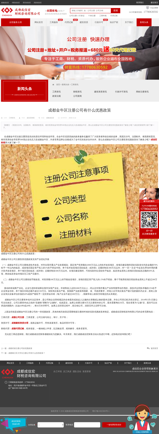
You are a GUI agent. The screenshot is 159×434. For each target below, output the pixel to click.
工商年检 (103, 16)
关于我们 (129, 22)
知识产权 (114, 22)
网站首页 (39, 22)
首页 (58, 85)
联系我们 (140, 3)
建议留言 (154, 3)
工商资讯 (74, 85)
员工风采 (67, 371)
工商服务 (54, 22)
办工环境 (57, 371)
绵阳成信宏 (16, 3)
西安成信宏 (27, 3)
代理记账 (114, 16)
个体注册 (92, 16)
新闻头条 (144, 22)
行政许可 (99, 22)
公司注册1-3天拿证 (77, 16)
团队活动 (77, 371)
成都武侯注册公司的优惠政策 (20, 348)
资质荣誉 (86, 371)
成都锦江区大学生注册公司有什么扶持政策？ (26, 353)
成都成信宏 (5, 3)
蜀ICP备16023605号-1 (100, 411)
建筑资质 (84, 22)
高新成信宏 (38, 3)
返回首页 (154, 348)
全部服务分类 (15, 22)
